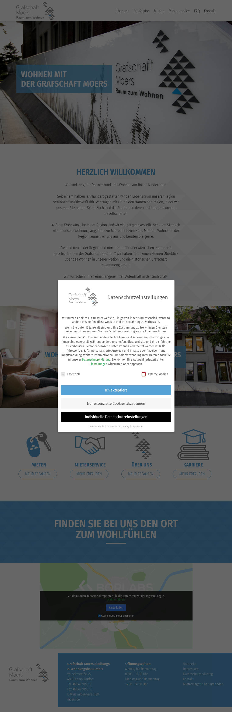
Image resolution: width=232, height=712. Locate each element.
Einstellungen (98, 362)
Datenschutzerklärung (96, 358)
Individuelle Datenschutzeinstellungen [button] (116, 415)
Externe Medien (155, 373)
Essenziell (70, 373)
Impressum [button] (137, 424)
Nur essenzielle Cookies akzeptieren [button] (116, 401)
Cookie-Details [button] (96, 424)
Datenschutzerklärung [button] (118, 424)
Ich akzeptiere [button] (116, 388)
